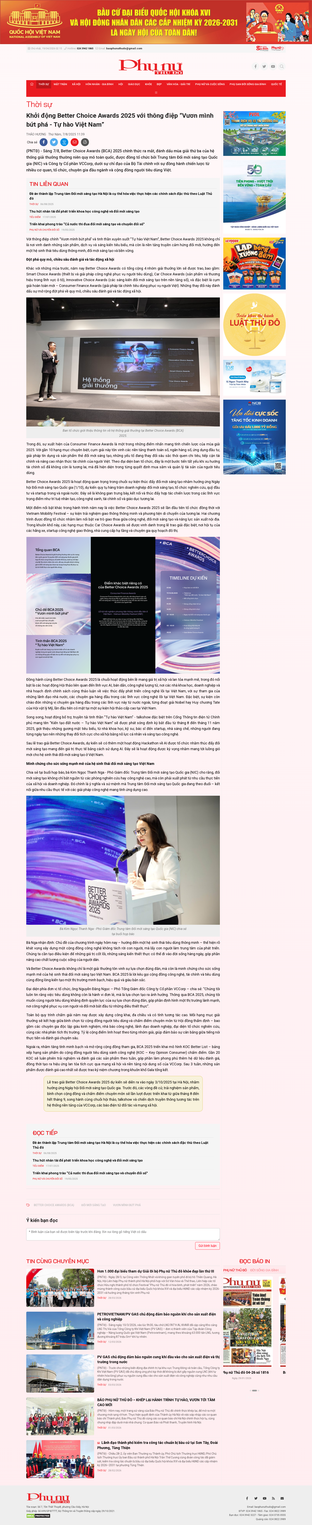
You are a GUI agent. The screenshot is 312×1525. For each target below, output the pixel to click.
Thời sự (44, 84)
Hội (120, 84)
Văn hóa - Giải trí (178, 84)
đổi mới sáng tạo (93, 1205)
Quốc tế (276, 84)
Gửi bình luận (207, 1246)
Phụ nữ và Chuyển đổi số (44, 230)
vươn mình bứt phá (127, 1205)
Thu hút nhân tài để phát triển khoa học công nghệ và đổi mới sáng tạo (84, 211)
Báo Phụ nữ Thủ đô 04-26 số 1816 (254, 1373)
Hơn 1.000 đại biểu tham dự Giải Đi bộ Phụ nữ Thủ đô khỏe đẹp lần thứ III (155, 1271)
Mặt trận (60, 84)
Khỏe (148, 84)
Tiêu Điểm (35, 217)
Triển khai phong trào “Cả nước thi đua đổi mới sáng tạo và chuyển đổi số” (87, 224)
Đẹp (159, 84)
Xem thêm (254, 1397)
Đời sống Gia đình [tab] (264, 1270)
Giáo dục (134, 84)
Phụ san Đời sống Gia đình (248, 84)
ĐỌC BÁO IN (254, 1261)
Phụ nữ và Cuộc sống (210, 84)
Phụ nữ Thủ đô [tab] (235, 1270)
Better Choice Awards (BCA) (54, 1205)
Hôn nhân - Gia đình (99, 84)
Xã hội (76, 84)
